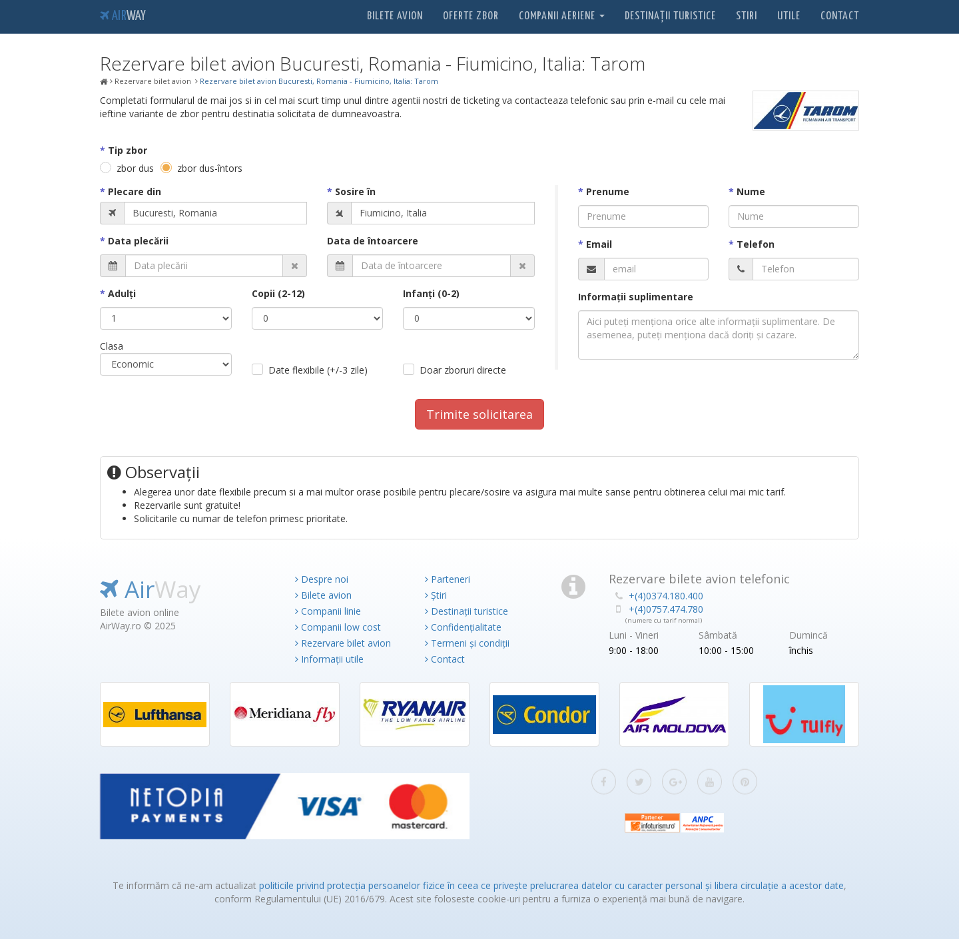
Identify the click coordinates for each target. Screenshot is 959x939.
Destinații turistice (670, 16)
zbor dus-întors (209, 168)
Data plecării (138, 240)
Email (599, 244)
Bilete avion (395, 16)
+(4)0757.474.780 (666, 609)
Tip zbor (127, 150)
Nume (751, 191)
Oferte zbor (471, 16)
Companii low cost (338, 627)
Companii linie (328, 611)
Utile (788, 16)
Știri (436, 595)
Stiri (746, 16)
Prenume (607, 191)
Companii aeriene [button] (562, 16)
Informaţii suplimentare (635, 296)
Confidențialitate (463, 627)
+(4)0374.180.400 (666, 595)
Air (123, 16)
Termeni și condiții (467, 643)
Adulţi (122, 293)
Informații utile (329, 659)
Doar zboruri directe (463, 370)
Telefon (756, 244)
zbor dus (135, 168)
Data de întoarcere (372, 240)
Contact (839, 16)
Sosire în (355, 191)
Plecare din (134, 191)
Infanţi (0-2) (431, 293)
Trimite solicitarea (479, 414)
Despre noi (321, 579)
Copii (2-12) (278, 293)
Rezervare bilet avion (343, 643)
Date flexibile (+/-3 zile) (318, 370)
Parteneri (447, 579)
